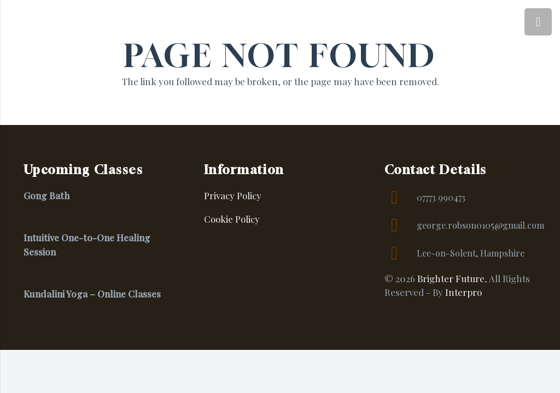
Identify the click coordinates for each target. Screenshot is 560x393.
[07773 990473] (400, 197)
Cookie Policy (232, 219)
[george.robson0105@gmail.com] (400, 225)
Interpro (463, 292)
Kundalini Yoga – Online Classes (92, 294)
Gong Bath (46, 195)
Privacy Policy (232, 195)
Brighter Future (451, 278)
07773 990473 (441, 197)
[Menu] (538, 21)
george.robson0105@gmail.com (480, 225)
